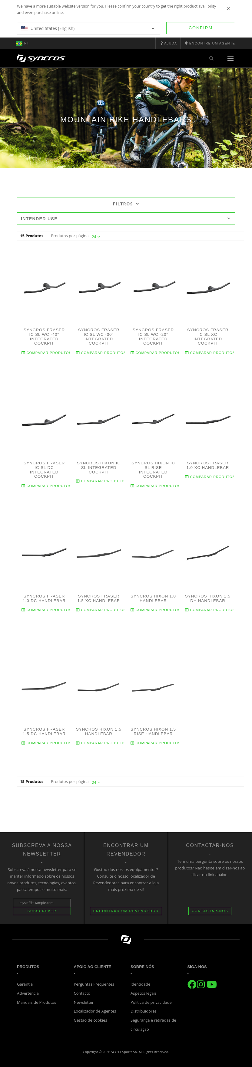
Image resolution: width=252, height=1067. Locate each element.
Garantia (25, 984)
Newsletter (84, 1002)
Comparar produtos (46, 353)
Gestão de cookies (90, 1020)
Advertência (28, 993)
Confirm (201, 27)
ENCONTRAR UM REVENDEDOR (126, 911)
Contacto (82, 993)
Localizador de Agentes (95, 1011)
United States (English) (87, 28)
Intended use (125, 218)
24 (96, 236)
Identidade (140, 984)
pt (22, 43)
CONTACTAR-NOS (210, 911)
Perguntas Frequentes (94, 984)
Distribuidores (144, 1011)
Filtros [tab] (126, 204)
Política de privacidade (151, 1002)
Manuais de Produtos (36, 1002)
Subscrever (42, 911)
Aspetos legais (144, 993)
